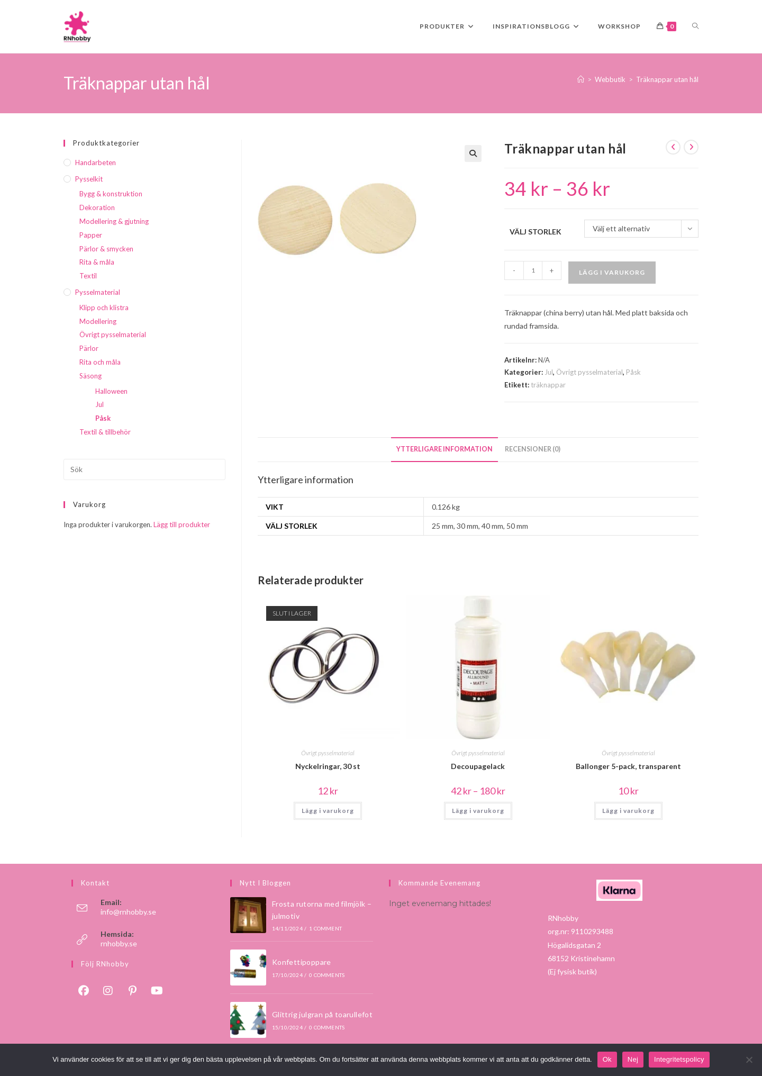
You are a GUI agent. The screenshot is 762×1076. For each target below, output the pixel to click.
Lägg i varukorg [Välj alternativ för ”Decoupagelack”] (478, 811)
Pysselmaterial (97, 292)
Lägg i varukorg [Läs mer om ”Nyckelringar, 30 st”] (328, 811)
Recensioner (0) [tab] (532, 449)
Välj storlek (535, 231)
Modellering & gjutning (114, 221)
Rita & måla (96, 262)
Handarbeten (95, 162)
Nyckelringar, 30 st (327, 766)
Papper (90, 235)
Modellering (97, 321)
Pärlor (88, 348)
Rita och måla (100, 362)
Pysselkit (89, 179)
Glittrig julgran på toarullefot (322, 1014)
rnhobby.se (119, 943)
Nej (633, 1059)
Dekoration (97, 207)
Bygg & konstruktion (110, 193)
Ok (607, 1059)
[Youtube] (156, 990)
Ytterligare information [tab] (444, 449)
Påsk (633, 372)
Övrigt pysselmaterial (589, 372)
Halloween (111, 391)
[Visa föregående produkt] (673, 147)
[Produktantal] (532, 270)
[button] (473, 153)
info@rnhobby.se (128, 911)
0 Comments (326, 975)
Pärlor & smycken (106, 249)
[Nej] (748, 1059)
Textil (88, 276)
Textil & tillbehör (105, 432)
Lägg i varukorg (612, 272)
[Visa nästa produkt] (691, 147)
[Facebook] (83, 990)
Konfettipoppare (301, 961)
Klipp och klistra (104, 307)
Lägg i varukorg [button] (628, 811)
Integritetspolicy (679, 1059)
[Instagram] (108, 990)
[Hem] (580, 79)
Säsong (90, 376)
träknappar (548, 385)
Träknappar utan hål (667, 79)
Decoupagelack (478, 766)
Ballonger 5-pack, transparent (628, 766)
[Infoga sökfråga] (144, 469)
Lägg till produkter (181, 524)
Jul (549, 372)
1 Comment (325, 928)
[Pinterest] (132, 990)
